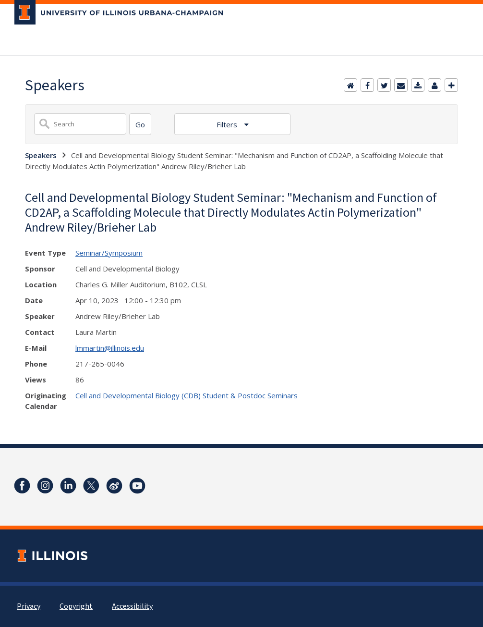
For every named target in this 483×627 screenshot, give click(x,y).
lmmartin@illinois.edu (109, 348)
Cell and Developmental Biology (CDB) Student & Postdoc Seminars (186, 395)
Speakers (41, 155)
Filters (228, 124)
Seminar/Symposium (109, 253)
